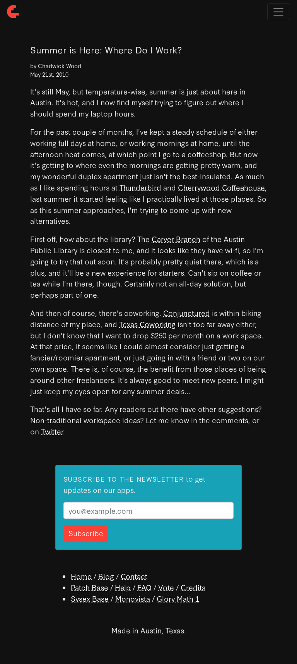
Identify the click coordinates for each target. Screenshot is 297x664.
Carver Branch (176, 238)
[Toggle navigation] (278, 11)
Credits (193, 587)
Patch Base (89, 587)
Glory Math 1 (178, 598)
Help (123, 587)
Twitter (52, 431)
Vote (166, 587)
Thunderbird (140, 187)
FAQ (144, 587)
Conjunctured (186, 312)
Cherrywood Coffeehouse (221, 187)
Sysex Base (90, 598)
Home (81, 576)
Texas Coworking (147, 324)
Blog (106, 576)
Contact (134, 576)
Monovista (132, 598)
